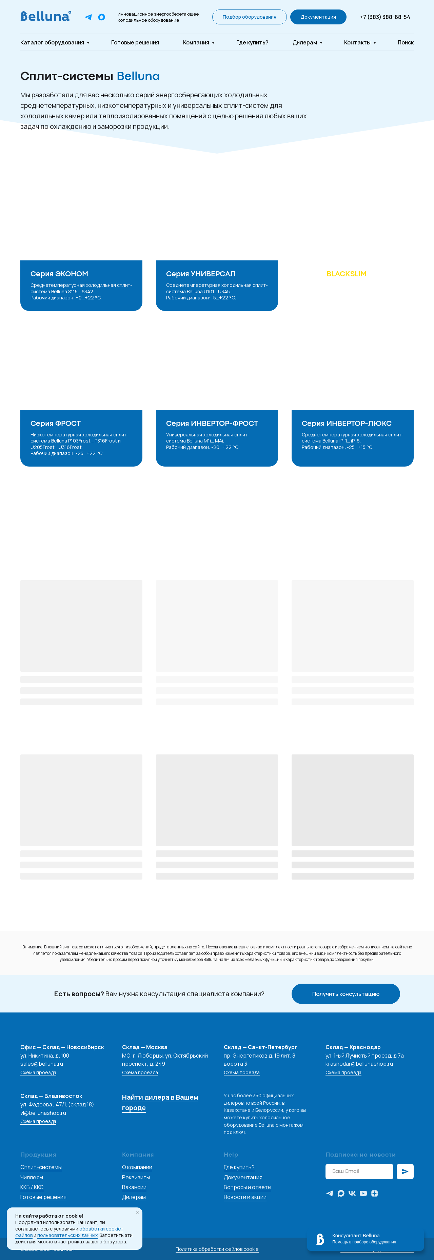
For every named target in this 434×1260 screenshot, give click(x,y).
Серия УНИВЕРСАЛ (201, 274)
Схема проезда (38, 1072)
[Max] (101, 17)
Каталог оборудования (52, 42)
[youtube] (363, 1193)
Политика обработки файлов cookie (217, 1249)
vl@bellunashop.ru (43, 1113)
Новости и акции (245, 1197)
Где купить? (252, 42)
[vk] (352, 1193)
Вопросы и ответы (247, 1187)
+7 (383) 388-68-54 (385, 17)
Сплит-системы (41, 1167)
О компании (137, 1167)
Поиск (406, 42)
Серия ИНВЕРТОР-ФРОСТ (212, 424)
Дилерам (305, 42)
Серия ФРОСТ (56, 424)
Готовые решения (135, 42)
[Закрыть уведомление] (137, 1212)
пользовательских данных (67, 1235)
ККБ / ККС (32, 1187)
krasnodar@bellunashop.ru (359, 1063)
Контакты (358, 42)
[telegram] (330, 1193)
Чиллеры (31, 1177)
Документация (243, 1177)
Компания (196, 42)
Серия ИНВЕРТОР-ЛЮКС (347, 424)
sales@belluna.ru (41, 1063)
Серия (334, 274)
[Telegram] (88, 17)
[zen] (374, 1193)
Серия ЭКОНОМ (59, 274)
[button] (249, 17)
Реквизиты (136, 1177)
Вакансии (134, 1187)
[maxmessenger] (341, 1193)
